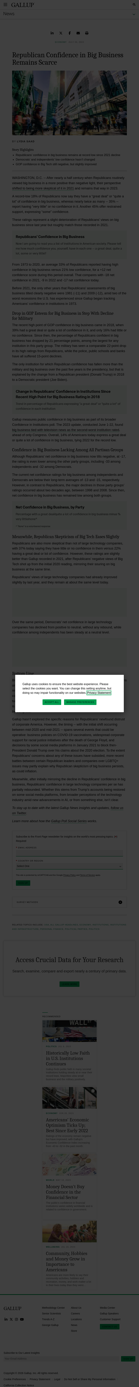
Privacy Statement (99, 692)
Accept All (52, 702)
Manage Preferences (80, 702)
